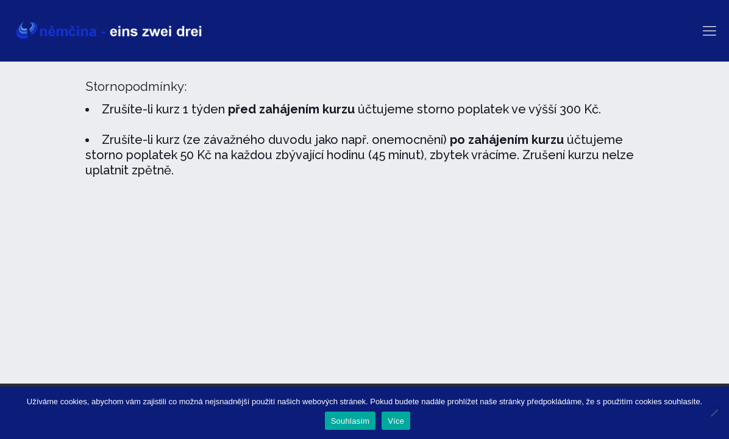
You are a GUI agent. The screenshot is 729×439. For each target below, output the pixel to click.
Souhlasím (350, 421)
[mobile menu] (709, 30)
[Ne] (714, 413)
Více (396, 421)
